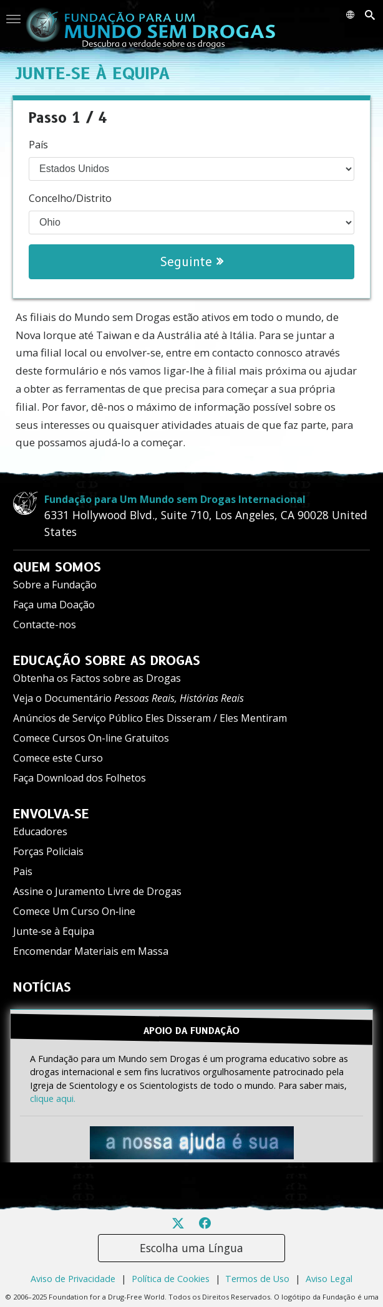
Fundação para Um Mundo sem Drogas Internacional (175, 499)
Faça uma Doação (54, 604)
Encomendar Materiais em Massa (90, 951)
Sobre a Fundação (55, 584)
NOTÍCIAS (42, 987)
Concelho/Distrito (70, 198)
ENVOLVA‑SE (51, 814)
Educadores (40, 831)
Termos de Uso (257, 1279)
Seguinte (191, 261)
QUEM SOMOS (57, 567)
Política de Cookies (171, 1279)
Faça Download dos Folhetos (79, 778)
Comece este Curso (58, 758)
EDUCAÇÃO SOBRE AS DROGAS (106, 660)
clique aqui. (52, 1098)
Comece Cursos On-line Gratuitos (91, 738)
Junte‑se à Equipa (53, 931)
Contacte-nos (44, 624)
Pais (22, 871)
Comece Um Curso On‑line (74, 911)
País (38, 144)
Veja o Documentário (128, 698)
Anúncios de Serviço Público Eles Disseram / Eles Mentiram (150, 718)
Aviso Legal (329, 1279)
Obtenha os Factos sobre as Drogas (97, 678)
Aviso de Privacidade (73, 1279)
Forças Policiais (48, 851)
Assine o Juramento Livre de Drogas (97, 891)
